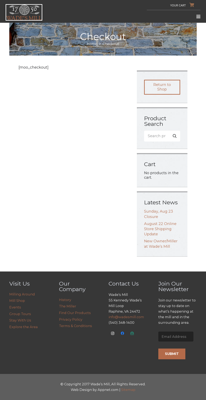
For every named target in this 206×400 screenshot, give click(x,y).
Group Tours (20, 314)
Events (15, 307)
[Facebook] (122, 333)
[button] (198, 16)
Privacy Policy (70, 319)
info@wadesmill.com (126, 317)
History (65, 300)
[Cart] (183, 5)
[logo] (24, 12)
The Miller (67, 306)
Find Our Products (75, 313)
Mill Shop (17, 301)
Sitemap (128, 390)
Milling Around (22, 294)
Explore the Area (23, 327)
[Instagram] (113, 333)
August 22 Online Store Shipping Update (160, 228)
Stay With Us (20, 320)
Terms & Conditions (75, 326)
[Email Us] (132, 333)
